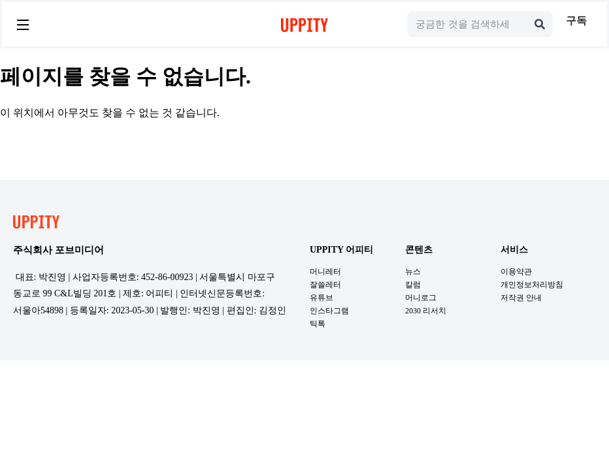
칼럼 (413, 284)
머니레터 (325, 271)
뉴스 (413, 271)
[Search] (540, 24)
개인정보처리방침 (532, 284)
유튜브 (321, 297)
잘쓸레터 (325, 284)
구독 (576, 20)
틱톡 (317, 323)
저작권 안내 (521, 297)
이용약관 (516, 271)
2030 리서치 (425, 310)
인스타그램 (329, 310)
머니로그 (420, 297)
